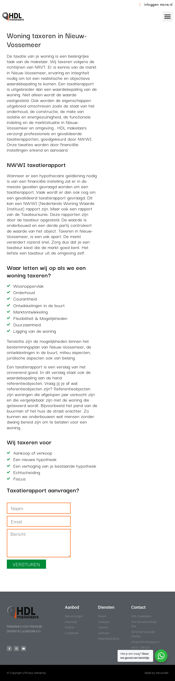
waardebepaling (22, 83)
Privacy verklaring (35, 673)
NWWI (85, 138)
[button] (167, 16)
